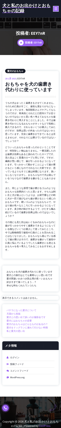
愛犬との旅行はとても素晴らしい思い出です (29, 283)
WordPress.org (17, 386)
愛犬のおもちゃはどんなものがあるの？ (27, 333)
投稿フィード (17, 373)
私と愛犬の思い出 (16, 339)
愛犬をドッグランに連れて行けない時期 (27, 336)
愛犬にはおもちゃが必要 (19, 329)
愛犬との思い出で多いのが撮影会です (26, 326)
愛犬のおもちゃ (15, 79)
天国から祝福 (13, 322)
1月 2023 (10, 87)
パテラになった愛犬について (21, 319)
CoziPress (44, 426)
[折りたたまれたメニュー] (56, 9)
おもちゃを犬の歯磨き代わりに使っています (28, 95)
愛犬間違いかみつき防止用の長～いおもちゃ (29, 287)
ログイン (14, 366)
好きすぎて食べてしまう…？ (21, 290)
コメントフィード (19, 379)
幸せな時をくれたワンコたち (21, 294)
